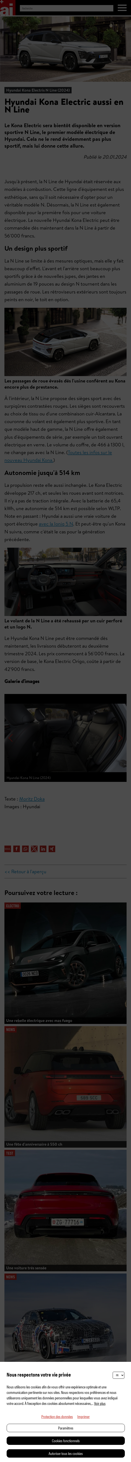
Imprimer (83, 1416)
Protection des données (57, 1416)
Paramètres (65, 1428)
